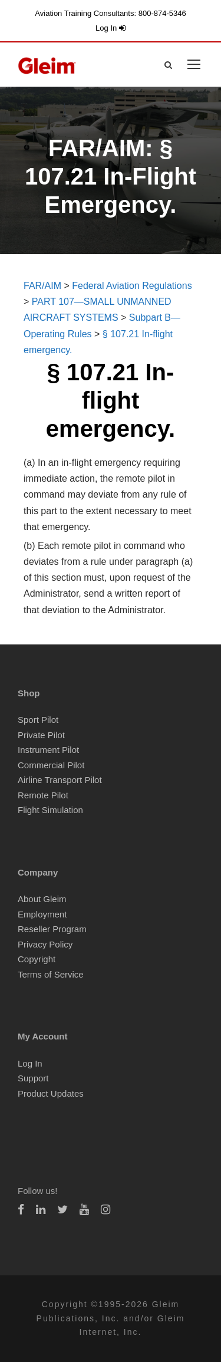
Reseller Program (52, 929)
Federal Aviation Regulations (132, 286)
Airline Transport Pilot (60, 780)
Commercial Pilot (51, 765)
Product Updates (51, 1093)
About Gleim (42, 899)
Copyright (36, 959)
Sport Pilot (38, 720)
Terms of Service (51, 974)
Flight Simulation (50, 810)
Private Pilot (41, 735)
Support (33, 1078)
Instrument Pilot (48, 750)
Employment (42, 914)
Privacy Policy (45, 944)
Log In (110, 28)
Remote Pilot (43, 795)
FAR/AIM (42, 286)
